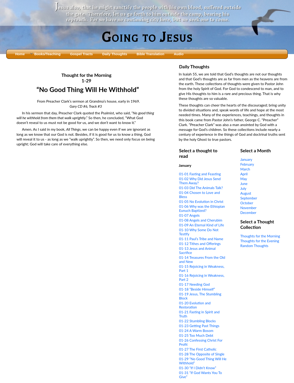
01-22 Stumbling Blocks (197, 321)
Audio (179, 54)
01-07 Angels (189, 215)
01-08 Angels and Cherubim (200, 220)
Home (20, 54)
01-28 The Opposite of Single (201, 354)
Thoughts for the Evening (259, 241)
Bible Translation (150, 54)
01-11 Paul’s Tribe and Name (201, 239)
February (247, 164)
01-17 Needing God (194, 284)
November (248, 208)
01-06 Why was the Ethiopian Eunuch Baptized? (202, 208)
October (246, 203)
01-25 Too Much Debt (196, 335)
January (246, 159)
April (244, 174)
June (243, 183)
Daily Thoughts (114, 54)
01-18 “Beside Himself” (197, 289)
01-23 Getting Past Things (199, 326)
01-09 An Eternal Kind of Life (201, 225)
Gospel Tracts (81, 54)
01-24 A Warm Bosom (196, 330)
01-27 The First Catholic (198, 349)
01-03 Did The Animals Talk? (201, 188)
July (243, 188)
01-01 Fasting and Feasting (200, 174)
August (245, 193)
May (243, 179)
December (248, 212)
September (248, 198)
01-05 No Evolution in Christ (201, 201)
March (245, 169)
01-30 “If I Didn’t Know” (197, 368)
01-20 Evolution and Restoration (195, 305)
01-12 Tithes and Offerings (200, 244)
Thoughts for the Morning (260, 236)
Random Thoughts (254, 246)
